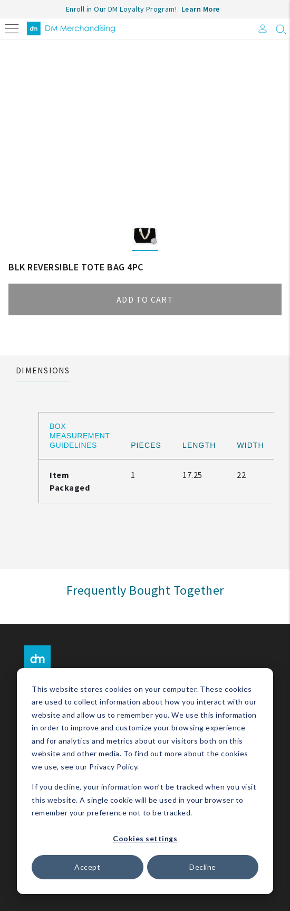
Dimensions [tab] (43, 370)
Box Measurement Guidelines (80, 435)
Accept (87, 866)
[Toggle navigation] (12, 27)
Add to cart (145, 299)
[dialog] (145, 781)
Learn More (200, 9)
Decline (202, 866)
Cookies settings (145, 838)
